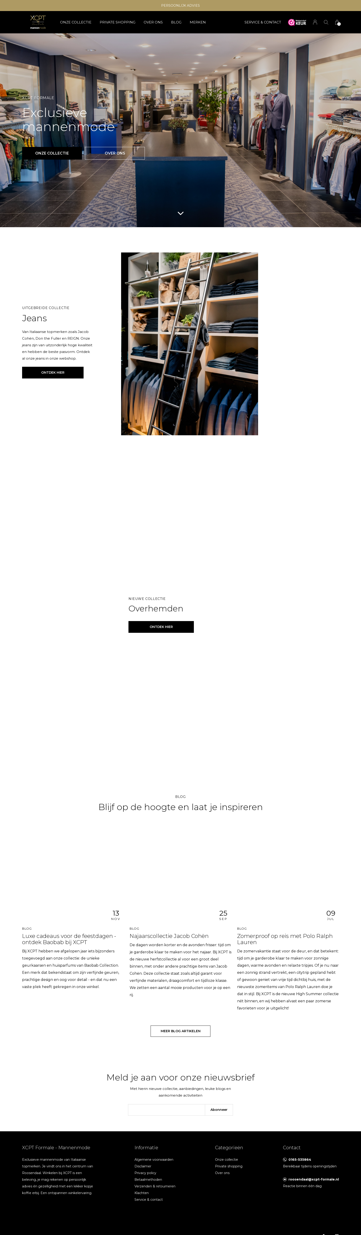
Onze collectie (75, 22)
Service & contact (148, 1200)
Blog (176, 22)
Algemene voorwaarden (153, 1160)
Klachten (141, 1193)
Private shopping (117, 22)
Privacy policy (145, 1173)
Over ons (153, 22)
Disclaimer (142, 1166)
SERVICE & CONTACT (263, 22)
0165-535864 (299, 1160)
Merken (198, 22)
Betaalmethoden (148, 1180)
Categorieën (229, 1147)
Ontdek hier (52, 372)
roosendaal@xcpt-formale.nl (313, 1179)
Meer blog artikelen (181, 1031)
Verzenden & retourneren (154, 1186)
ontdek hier (161, 627)
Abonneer (218, 1110)
